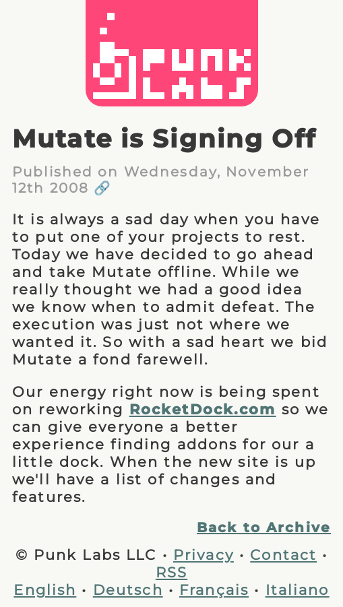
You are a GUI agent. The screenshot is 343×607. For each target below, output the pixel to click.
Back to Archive (264, 527)
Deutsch (128, 589)
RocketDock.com (202, 409)
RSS (171, 572)
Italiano (298, 589)
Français (214, 589)
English (44, 589)
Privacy (203, 554)
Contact (283, 554)
